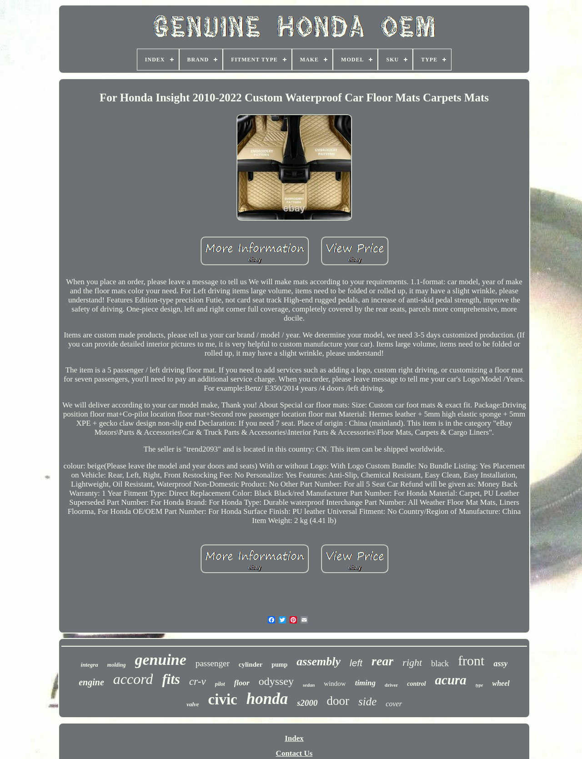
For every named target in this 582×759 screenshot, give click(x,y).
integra (89, 664)
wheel (501, 683)
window (335, 683)
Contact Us (294, 753)
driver (391, 685)
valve (192, 704)
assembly (318, 661)
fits (171, 679)
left (356, 663)
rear (382, 661)
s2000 (307, 703)
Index (294, 738)
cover (394, 704)
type (479, 685)
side (367, 701)
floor (242, 683)
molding (116, 665)
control (416, 683)
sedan (309, 685)
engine (91, 682)
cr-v (197, 681)
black (440, 663)
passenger (213, 663)
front (471, 660)
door (338, 701)
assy (500, 663)
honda (267, 699)
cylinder (251, 664)
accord (133, 679)
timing (365, 683)
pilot (220, 684)
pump (279, 664)
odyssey (276, 681)
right (412, 662)
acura (451, 680)
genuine (160, 659)
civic (222, 699)
